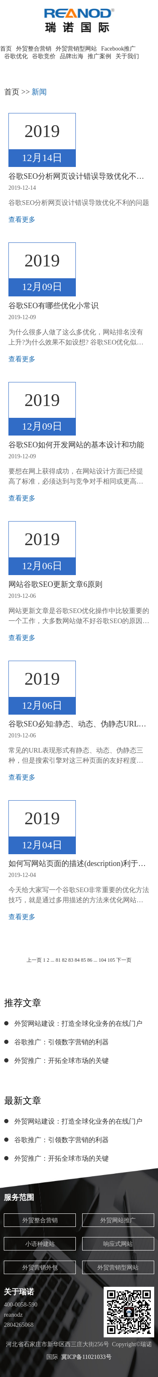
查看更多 (21, 219)
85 (83, 960)
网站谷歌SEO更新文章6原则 (55, 584)
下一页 (123, 960)
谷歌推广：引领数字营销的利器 (61, 1042)
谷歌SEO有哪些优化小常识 (53, 305)
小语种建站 (40, 1244)
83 (70, 960)
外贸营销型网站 (76, 49)
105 (111, 960)
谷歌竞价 (44, 56)
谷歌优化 (16, 56)
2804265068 (18, 1325)
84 (77, 960)
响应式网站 (118, 1244)
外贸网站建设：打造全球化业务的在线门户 (78, 1023)
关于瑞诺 (19, 1292)
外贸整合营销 (33, 49)
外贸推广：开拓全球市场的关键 (61, 1060)
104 (102, 960)
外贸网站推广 (118, 1220)
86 (89, 960)
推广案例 (99, 56)
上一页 (34, 960)
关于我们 (127, 56)
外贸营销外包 (40, 1267)
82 (64, 960)
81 (58, 960)
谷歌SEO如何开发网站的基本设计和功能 (76, 445)
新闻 (39, 92)
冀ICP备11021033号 (86, 1357)
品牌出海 (71, 56)
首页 (6, 49)
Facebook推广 (118, 49)
